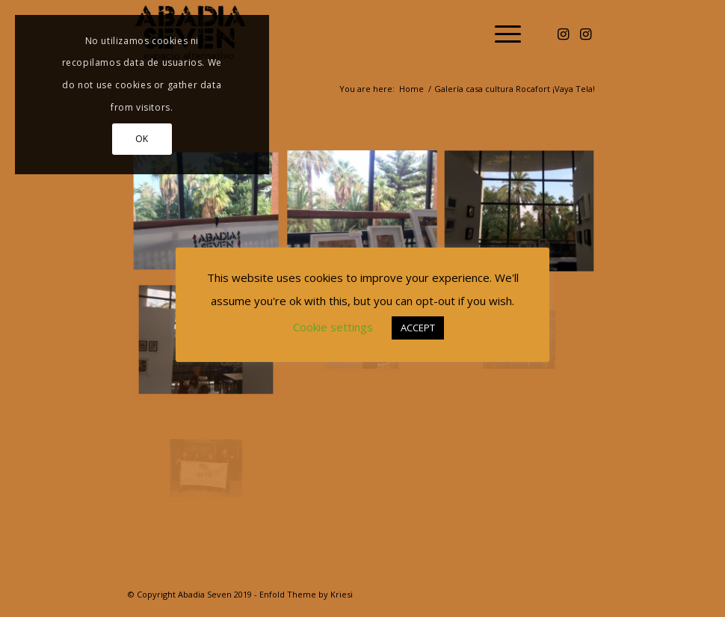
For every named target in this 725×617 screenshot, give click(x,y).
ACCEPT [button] (418, 327)
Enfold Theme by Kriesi (306, 594)
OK (142, 138)
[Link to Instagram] (563, 33)
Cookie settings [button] (333, 326)
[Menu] (500, 33)
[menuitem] (500, 33)
